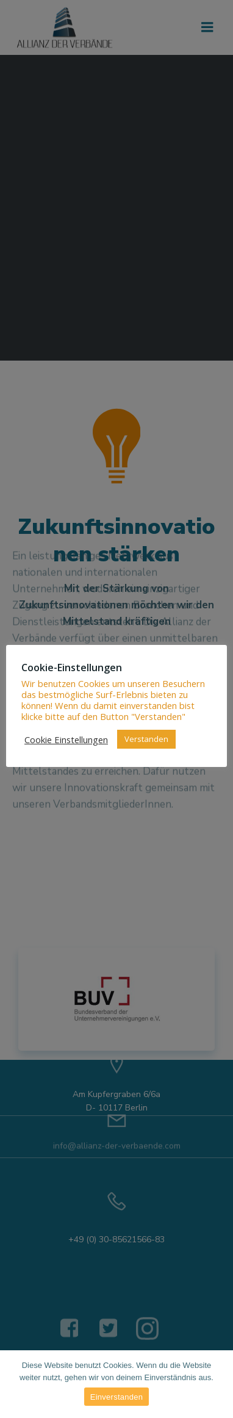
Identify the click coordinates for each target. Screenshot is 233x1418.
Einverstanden (116, 1397)
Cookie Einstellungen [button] (66, 739)
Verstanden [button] (146, 738)
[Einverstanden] (218, 1384)
